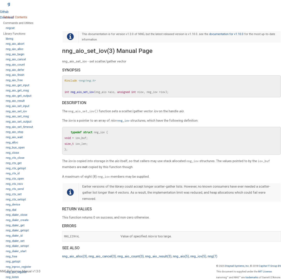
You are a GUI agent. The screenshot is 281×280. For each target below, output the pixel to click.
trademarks (251, 277)
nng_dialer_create (17, 220)
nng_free (11, 256)
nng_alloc (12, 142)
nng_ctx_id (13, 173)
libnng (9, 38)
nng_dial (11, 210)
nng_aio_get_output (18, 95)
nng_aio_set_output (18, 121)
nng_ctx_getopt (16, 168)
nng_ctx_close (15, 158)
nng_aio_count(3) (130, 256)
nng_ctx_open (15, 178)
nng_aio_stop (14, 132)
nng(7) (212, 256)
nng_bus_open (15, 147)
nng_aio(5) (181, 256)
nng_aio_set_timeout (19, 127)
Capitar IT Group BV (270, 265)
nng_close (12, 152)
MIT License (265, 271)
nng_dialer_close (16, 215)
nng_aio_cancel (16, 59)
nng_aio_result (15, 101)
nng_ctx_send (15, 189)
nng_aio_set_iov (16, 111)
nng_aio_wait (14, 137)
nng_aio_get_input (17, 85)
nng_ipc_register (16, 272)
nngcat (10, 28)
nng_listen (12, 277)
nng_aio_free (14, 80)
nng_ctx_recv (14, 184)
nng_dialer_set (15, 241)
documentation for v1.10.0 (226, 34)
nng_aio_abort (15, 44)
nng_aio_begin (15, 54)
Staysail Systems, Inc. (237, 265)
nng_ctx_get (14, 163)
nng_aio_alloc (14, 49)
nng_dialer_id (14, 235)
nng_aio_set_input (17, 106)
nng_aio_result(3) (158, 256)
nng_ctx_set (14, 194)
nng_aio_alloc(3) (74, 256)
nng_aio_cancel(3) (102, 256)
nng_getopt (13, 261)
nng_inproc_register (18, 267)
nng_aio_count (15, 64)
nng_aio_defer (15, 70)
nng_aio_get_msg (17, 90)
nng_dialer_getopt (17, 230)
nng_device (13, 204)
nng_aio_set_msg (17, 116)
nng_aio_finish (15, 75)
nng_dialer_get (15, 225)
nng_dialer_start (16, 251)
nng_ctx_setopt (16, 199)
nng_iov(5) (198, 256)
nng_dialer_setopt (17, 246)
